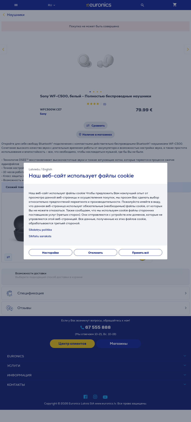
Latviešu (34, 169)
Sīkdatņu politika (40, 229)
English (47, 169)
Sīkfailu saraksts (40, 236)
